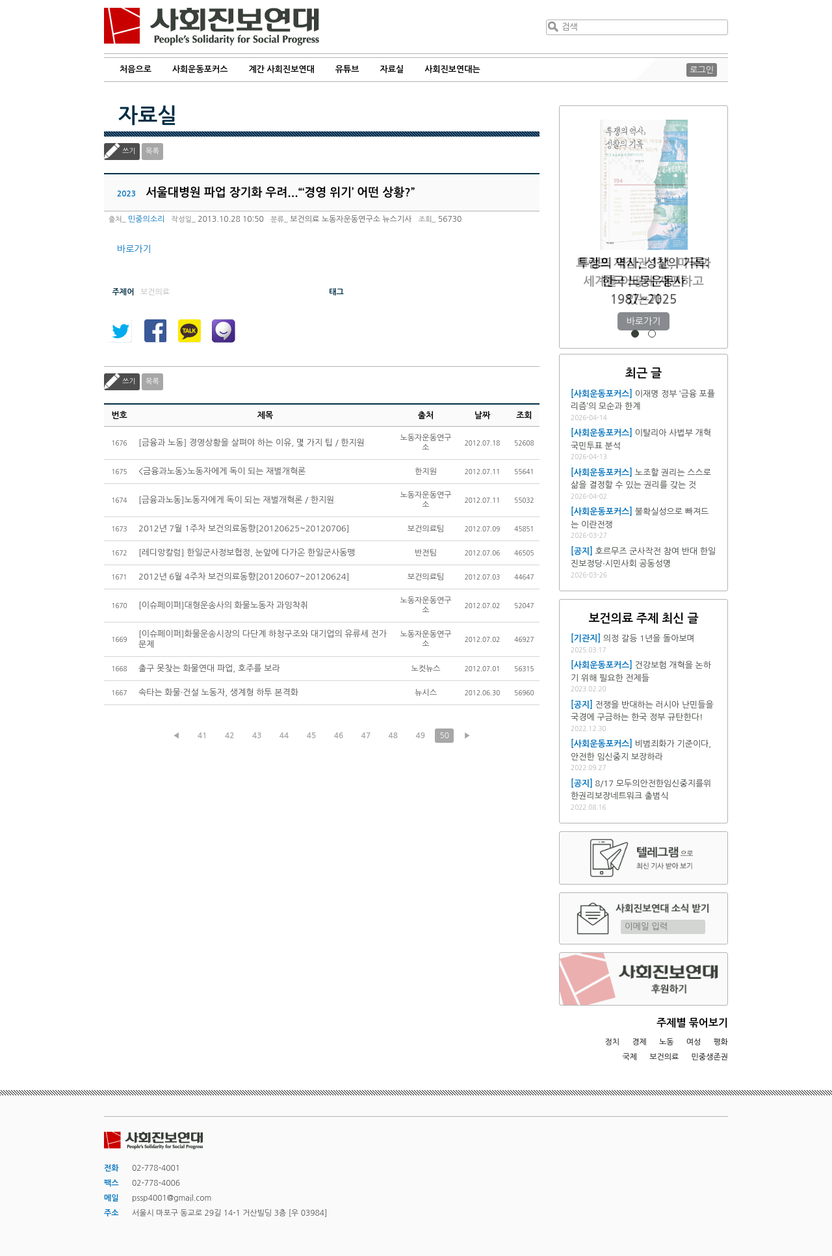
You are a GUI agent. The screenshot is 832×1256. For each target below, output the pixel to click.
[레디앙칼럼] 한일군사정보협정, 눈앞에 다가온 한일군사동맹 (246, 552)
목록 (152, 151)
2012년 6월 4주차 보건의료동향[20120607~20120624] (243, 576)
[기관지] (586, 638)
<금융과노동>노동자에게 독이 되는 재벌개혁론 (222, 471)
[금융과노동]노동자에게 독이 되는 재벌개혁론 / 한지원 (236, 500)
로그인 (702, 70)
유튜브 (347, 69)
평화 (720, 1042)
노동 (666, 1042)
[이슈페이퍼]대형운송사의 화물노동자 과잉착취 (223, 605)
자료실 (392, 69)
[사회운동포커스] (601, 394)
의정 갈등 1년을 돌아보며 (649, 638)
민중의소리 (146, 219)
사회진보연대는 (452, 69)
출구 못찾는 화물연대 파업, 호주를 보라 (209, 668)
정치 (611, 1042)
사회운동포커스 (200, 69)
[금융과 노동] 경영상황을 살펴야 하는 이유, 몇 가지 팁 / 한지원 (251, 442)
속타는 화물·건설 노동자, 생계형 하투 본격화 (218, 692)
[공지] (582, 551)
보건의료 (664, 1057)
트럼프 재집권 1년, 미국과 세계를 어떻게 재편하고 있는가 (643, 281)
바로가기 (134, 249)
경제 (639, 1042)
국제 (630, 1057)
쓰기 (129, 151)
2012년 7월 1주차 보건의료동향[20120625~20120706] (243, 528)
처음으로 (135, 69)
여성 (693, 1042)
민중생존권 (710, 1057)
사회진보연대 (211, 27)
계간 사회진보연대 (281, 69)
